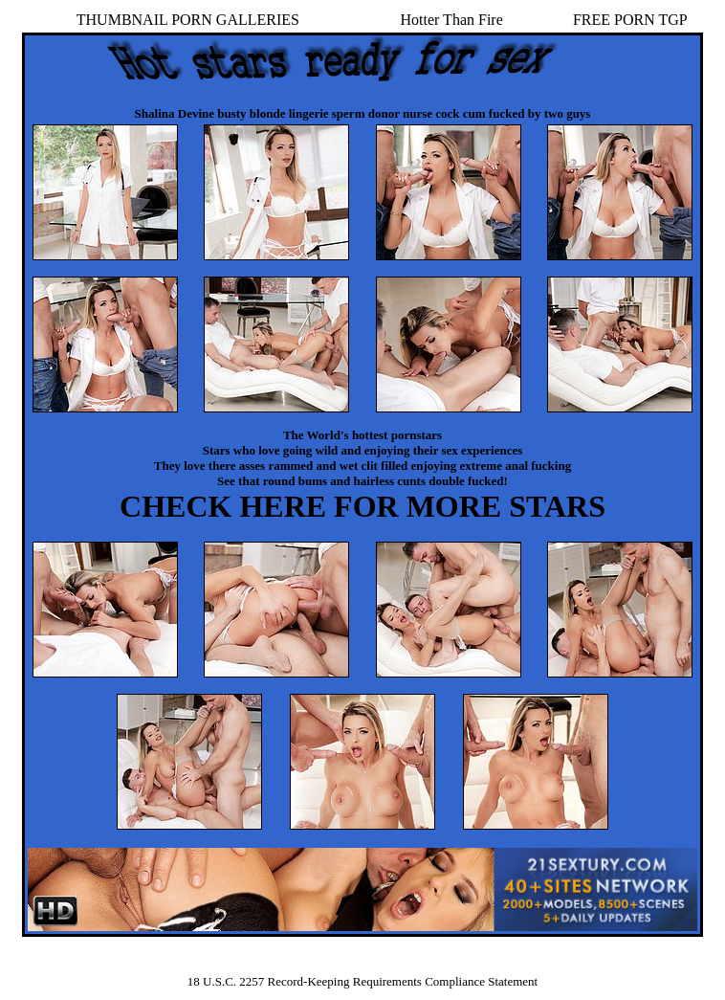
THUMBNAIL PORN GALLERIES (188, 19)
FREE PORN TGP (630, 19)
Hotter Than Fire (452, 19)
